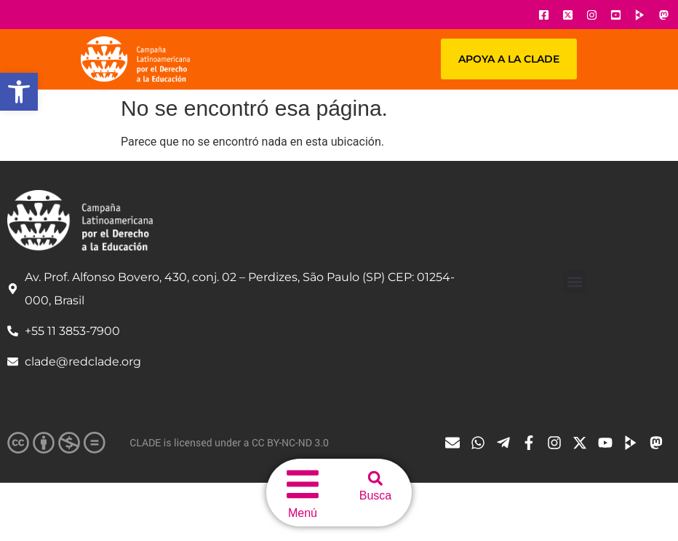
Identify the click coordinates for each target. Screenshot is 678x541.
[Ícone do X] (567, 14)
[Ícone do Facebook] (543, 14)
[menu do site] (302, 484)
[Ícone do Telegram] (507, 442)
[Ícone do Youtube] (615, 14)
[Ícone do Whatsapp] (481, 442)
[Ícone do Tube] (634, 442)
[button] (19, 92)
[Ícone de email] (456, 442)
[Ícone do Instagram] (591, 14)
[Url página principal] (135, 59)
